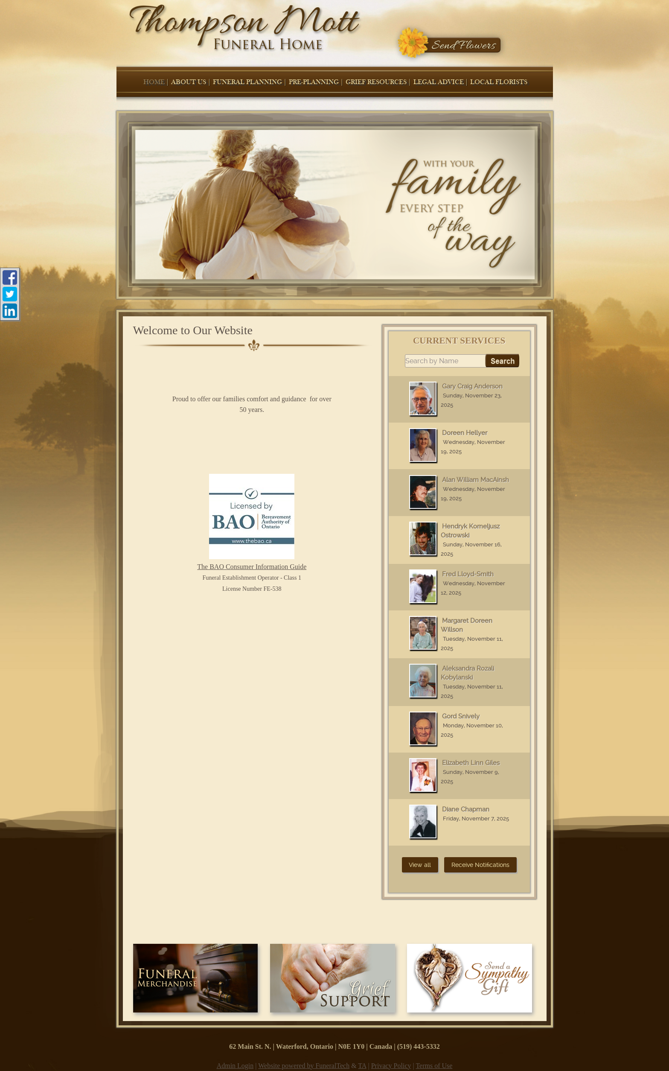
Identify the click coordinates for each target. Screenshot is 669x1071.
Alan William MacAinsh (475, 480)
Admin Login (235, 1065)
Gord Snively (461, 716)
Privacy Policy (391, 1065)
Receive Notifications (480, 864)
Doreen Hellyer (464, 433)
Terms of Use (434, 1065)
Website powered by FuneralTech (303, 1065)
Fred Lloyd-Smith (468, 574)
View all (420, 864)
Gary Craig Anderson (472, 386)
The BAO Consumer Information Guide (251, 522)
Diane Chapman (465, 809)
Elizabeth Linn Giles (471, 763)
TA (362, 1065)
